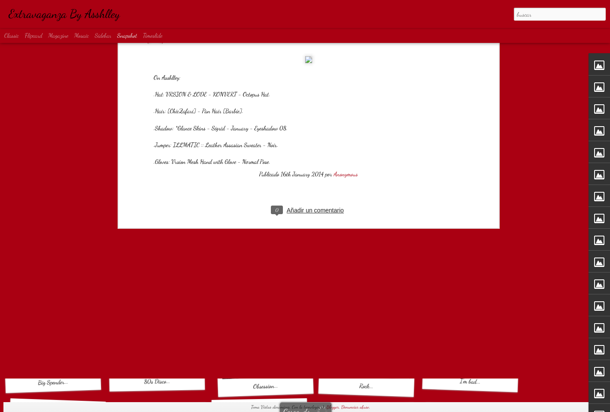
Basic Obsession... (162, 269)
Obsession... (265, 386)
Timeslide (153, 35)
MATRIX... (369, 264)
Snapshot (127, 35)
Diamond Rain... (470, 269)
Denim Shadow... (262, 265)
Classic (11, 35)
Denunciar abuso (355, 407)
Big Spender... (53, 382)
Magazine (58, 35)
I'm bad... (470, 381)
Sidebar (103, 35)
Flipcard (33, 35)
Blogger (332, 407)
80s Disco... (157, 381)
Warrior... (53, 265)
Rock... (366, 386)
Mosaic (81, 35)
